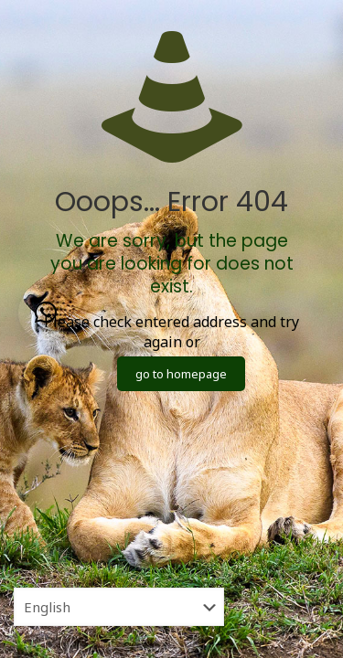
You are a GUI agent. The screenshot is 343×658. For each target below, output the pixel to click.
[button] (45, 312)
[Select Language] (119, 607)
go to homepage (181, 374)
